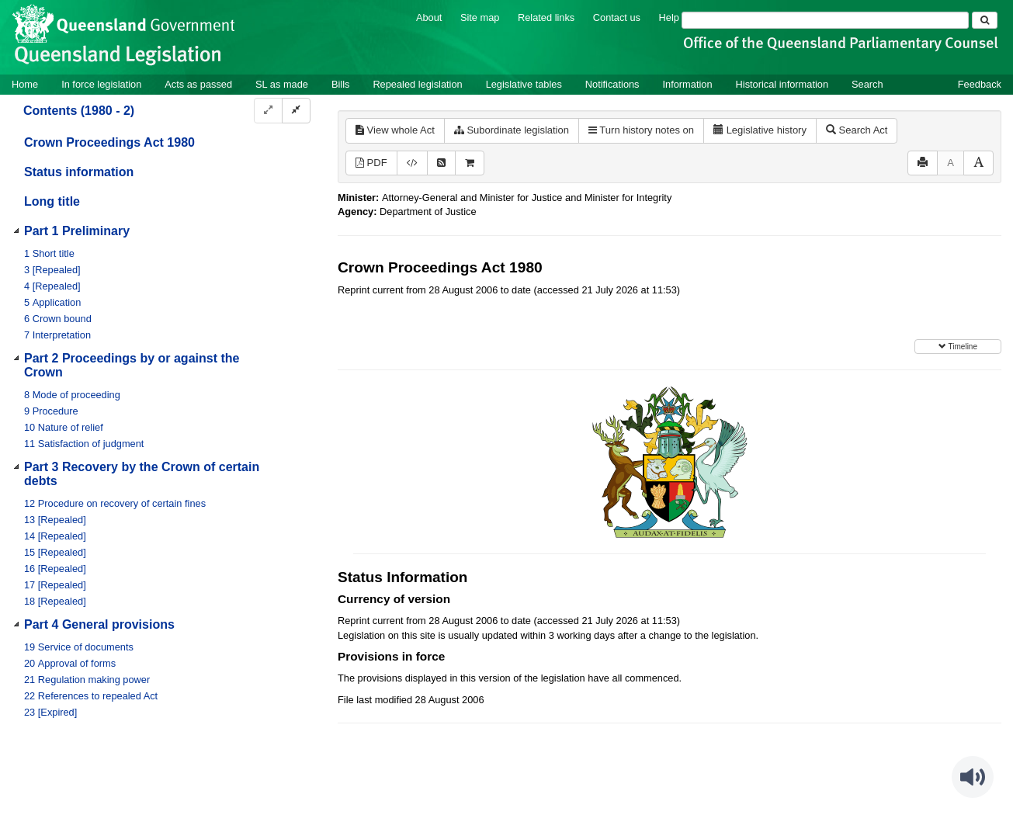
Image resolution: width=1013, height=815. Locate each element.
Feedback (979, 84)
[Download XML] (412, 163)
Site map (480, 17)
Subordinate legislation (511, 130)
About (429, 17)
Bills (340, 84)
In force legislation (101, 84)
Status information (79, 172)
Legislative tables (524, 84)
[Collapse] (296, 110)
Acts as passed (198, 84)
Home (25, 84)
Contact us (616, 17)
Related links (546, 17)
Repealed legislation (417, 84)
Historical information (782, 84)
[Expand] (268, 110)
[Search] (825, 20)
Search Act (856, 130)
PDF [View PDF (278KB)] (371, 162)
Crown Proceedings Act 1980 (109, 142)
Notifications (612, 84)
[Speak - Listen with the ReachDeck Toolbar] (973, 777)
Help (669, 17)
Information (688, 84)
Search (867, 84)
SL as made (281, 84)
